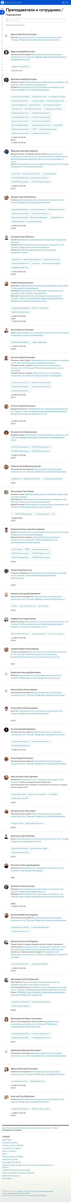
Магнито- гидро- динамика (41, 1109)
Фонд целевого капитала (10, 1159)
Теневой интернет (18, 222)
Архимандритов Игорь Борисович (25, 979)
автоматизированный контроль (21, 125)
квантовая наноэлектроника (21, 964)
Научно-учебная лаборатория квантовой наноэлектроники (41, 896)
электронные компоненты (52, 105)
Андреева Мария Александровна (25, 648)
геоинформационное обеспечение (41, 1038)
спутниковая (16, 174)
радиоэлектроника (39, 634)
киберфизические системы (21, 267)
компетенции (57, 125)
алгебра (14, 606)
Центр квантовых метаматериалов (48, 375)
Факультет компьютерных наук (32, 239)
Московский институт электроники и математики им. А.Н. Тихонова (37, 155)
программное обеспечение (32, 174)
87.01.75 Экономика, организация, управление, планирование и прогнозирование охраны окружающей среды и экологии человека (21, 447)
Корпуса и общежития (9, 1151)
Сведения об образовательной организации (16, 1170)
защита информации (39, 342)
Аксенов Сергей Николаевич (23, 405)
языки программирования (32, 259)
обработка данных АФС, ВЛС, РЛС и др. (21, 1038)
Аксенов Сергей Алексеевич (23, 357)
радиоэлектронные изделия (41, 125)
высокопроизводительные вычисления (21, 746)
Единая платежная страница (10, 1176)
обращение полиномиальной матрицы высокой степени (21, 133)
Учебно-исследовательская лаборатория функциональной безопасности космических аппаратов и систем (39, 159)
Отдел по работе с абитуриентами (33, 84)
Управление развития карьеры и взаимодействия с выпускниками (44, 285)
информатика (16, 259)
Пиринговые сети (57, 217)
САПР (34, 129)
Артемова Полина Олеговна (23, 886)
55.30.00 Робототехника (41, 557)
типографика (53, 794)
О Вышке (55, 1128)
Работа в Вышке (7, 1178)
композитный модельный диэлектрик (41, 117)
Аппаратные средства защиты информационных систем (21, 67)
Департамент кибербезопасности (33, 891)
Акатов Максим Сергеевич (22, 329)
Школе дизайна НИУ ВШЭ (38, 1195)
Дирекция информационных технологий (40, 494)
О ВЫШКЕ (6, 1136)
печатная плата (17, 109)
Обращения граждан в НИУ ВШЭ (12, 1156)
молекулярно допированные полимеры (54, 109)
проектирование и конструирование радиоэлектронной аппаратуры (21, 931)
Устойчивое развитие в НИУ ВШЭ (12, 1145)
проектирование (34, 105)
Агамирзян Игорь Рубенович (22, 236)
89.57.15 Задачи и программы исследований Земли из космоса (41, 182)
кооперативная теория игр (21, 741)
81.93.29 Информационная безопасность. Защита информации (25, 514)
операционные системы (51, 259)
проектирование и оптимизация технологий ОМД (41, 387)
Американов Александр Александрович (28, 529)
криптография (43, 606)
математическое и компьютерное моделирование (21, 383)
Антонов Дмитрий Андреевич (23, 729)
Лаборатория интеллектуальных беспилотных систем (40, 40)
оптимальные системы (19, 1081)
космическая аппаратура (40, 927)
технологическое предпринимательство (51, 263)
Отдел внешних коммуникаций (31, 870)
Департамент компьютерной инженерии (27, 166)
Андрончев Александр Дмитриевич (26, 672)
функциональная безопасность (21, 634)
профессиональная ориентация (21, 312)
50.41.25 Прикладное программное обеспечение (21, 557)
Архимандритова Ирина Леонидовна (26, 1018)
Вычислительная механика (41, 383)
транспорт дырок (38, 101)
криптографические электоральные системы (35, 823)
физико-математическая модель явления (21, 121)
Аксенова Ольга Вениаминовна (24, 432)
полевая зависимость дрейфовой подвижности (56, 101)
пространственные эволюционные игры (41, 741)
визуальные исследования (37, 794)
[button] (28, 1184)
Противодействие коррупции (11, 1162)
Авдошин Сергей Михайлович (23, 197)
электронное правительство (21, 263)
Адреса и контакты (24, 1191)
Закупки (4, 1154)
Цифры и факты (7, 1140)
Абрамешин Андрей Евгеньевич (24, 79)
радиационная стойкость (20, 927)
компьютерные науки (38, 209)
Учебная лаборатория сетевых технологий (36, 507)
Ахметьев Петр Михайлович (23, 1096)
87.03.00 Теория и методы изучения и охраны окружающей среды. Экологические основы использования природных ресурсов (41, 447)
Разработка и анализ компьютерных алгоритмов (57, 209)
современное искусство (20, 798)
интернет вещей (17, 823)
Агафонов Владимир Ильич (22, 282)
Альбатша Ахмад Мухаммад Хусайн (26, 466)
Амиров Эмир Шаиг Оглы (21, 570)
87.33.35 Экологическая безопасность (41, 451)
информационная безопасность (21, 342)
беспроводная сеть (43, 514)
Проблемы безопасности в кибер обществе (41, 213)
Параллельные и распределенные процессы (21, 213)
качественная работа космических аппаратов (21, 117)
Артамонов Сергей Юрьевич (23, 836)
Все (2, 8)
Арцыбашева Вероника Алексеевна (26, 1050)
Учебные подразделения (30, 250)
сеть (53, 514)
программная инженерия (20, 209)
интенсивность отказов (57, 97)
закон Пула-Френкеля (19, 105)
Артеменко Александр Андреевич (25, 865)
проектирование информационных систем (21, 1006)
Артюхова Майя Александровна (24, 914)
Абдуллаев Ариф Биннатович (23, 51)
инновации (36, 263)
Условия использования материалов (41, 1191)
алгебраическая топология (21, 1109)
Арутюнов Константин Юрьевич (24, 941)
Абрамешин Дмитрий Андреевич (24, 150)
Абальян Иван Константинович (24, 34)
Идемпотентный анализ (20, 217)
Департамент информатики (31, 995)
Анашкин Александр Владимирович (26, 593)
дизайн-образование (19, 794)
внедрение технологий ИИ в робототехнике (21, 1002)
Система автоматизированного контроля (41, 121)
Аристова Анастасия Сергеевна (24, 776)
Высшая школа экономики (13, 2)
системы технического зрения (41, 1033)
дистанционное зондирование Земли (40, 178)
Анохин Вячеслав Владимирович (24, 708)
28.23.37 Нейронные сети (41, 553)
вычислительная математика (21, 852)
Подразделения (13, 14)
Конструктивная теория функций (39, 848)
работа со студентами (40, 308)
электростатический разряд (21, 97)
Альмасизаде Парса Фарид (22, 491)
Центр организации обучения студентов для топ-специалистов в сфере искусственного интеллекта (35, 983)
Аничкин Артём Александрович (24, 689)
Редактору (63, 1192)
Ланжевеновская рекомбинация (41, 113)
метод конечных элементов (21, 387)
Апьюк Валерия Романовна (22, 758)
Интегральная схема (39, 97)
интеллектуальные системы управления (21, 1033)
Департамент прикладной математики (40, 363)
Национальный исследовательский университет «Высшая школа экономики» (26, 1128)
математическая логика (27, 606)
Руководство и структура (10, 1142)
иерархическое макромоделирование (41, 133)
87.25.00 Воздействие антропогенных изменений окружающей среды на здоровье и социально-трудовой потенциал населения (21, 451)
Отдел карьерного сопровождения (25, 288)
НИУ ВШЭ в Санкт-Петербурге (29, 992)
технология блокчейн (34, 222)
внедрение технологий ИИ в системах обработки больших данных (41, 1002)
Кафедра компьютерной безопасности (50, 599)
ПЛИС (27, 549)
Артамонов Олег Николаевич (23, 810)
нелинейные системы (37, 1081)
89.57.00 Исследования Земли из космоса (21, 182)
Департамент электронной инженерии (34, 90)
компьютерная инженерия (53, 479)
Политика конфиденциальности (12, 1193)
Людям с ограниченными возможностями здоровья (18, 1173)
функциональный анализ (20, 848)
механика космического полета (21, 391)
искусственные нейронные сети (41, 549)
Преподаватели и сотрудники (11, 1148)
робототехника (17, 549)
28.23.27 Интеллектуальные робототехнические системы (21, 553)
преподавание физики (39, 964)
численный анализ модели (48, 129)
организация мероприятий (21, 308)
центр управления (49, 174)
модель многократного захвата (21, 101)
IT (12, 514)
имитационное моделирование (34, 109)
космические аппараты (56, 634)
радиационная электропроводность (21, 113)
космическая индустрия (20, 178)
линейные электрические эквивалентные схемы (21, 129)
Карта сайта (26, 1193)
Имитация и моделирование (39, 217)
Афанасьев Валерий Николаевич (24, 1068)
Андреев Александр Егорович (23, 618)
